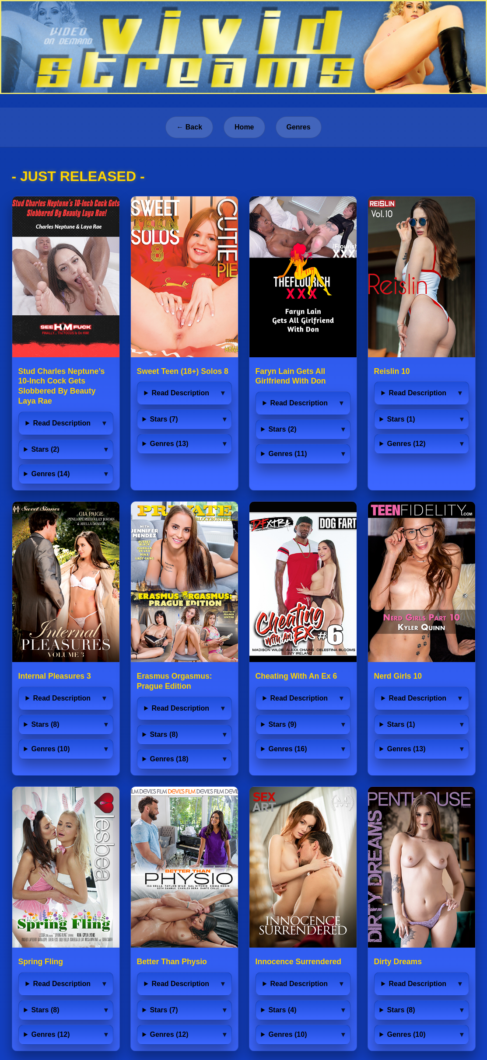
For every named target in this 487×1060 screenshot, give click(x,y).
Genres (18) (169, 759)
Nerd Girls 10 (398, 676)
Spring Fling (40, 961)
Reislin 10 (392, 371)
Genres (299, 127)
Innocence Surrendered (299, 961)
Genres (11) (287, 453)
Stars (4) (282, 1010)
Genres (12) (406, 443)
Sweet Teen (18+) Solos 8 (182, 371)
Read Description (62, 423)
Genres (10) (50, 749)
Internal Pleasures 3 (54, 676)
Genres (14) (50, 474)
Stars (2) (45, 449)
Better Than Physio (172, 961)
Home (244, 127)
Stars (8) (45, 724)
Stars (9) (282, 724)
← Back (189, 127)
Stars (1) (401, 419)
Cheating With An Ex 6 (296, 676)
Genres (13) (169, 443)
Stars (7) (164, 419)
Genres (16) (287, 749)
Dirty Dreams (398, 961)
